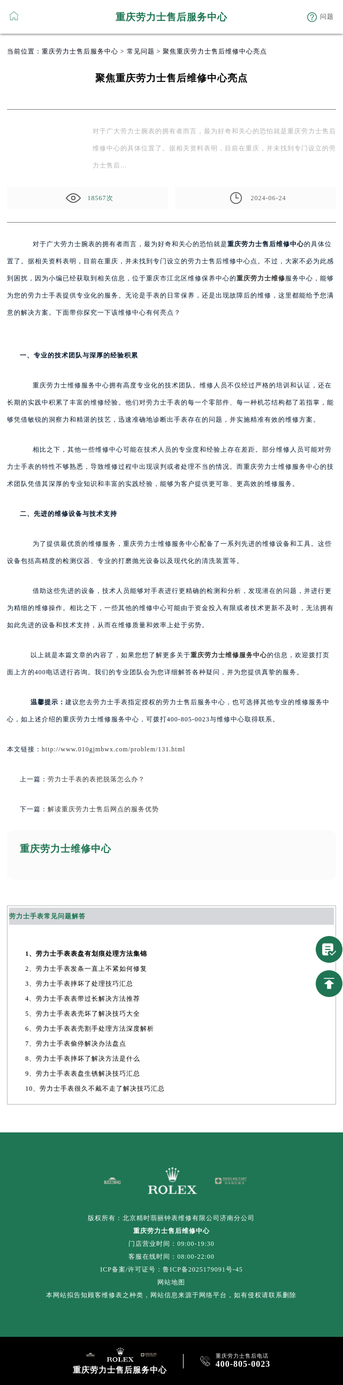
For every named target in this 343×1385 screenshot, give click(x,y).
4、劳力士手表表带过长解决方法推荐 (82, 998)
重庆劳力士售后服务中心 (80, 51)
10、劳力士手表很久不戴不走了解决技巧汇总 (95, 1088)
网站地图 (171, 1282)
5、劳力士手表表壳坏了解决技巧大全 (82, 1013)
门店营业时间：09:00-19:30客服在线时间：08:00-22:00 (171, 1250)
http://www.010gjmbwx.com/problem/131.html (114, 749)
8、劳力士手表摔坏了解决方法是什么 (82, 1058)
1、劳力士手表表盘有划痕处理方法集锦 (86, 953)
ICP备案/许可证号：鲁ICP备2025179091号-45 (171, 1269)
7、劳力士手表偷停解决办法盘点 (75, 1043)
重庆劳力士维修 (261, 278)
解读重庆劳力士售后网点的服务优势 (103, 809)
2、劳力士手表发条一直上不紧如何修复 (86, 968)
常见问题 (141, 51)
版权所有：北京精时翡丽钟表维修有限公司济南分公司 (171, 1218)
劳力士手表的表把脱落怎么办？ (96, 779)
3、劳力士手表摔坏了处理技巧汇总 (79, 983)
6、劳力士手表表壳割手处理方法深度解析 (89, 1028)
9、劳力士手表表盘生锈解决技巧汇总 (82, 1073)
